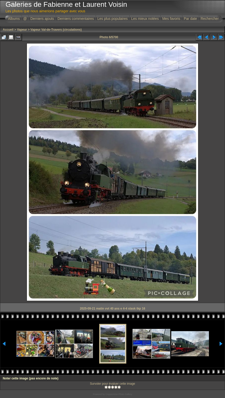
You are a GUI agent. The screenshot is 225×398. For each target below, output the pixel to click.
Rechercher (210, 19)
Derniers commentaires (76, 19)
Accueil (8, 29)
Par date (190, 19)
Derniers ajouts (42, 19)
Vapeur (22, 29)
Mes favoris (171, 19)
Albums (14, 19)
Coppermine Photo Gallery (118, 394)
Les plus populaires (112, 19)
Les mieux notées (145, 19)
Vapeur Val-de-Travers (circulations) (56, 29)
